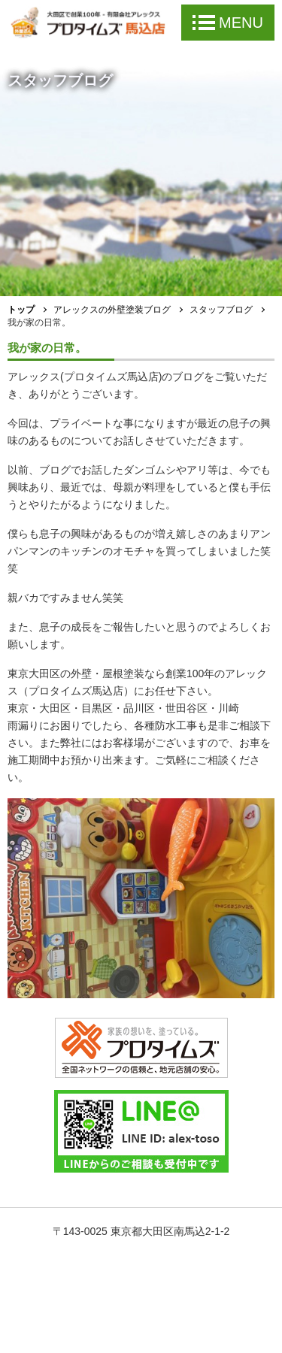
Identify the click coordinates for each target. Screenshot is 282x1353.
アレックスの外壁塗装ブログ (112, 309)
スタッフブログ (221, 309)
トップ (21, 309)
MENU (228, 22)
